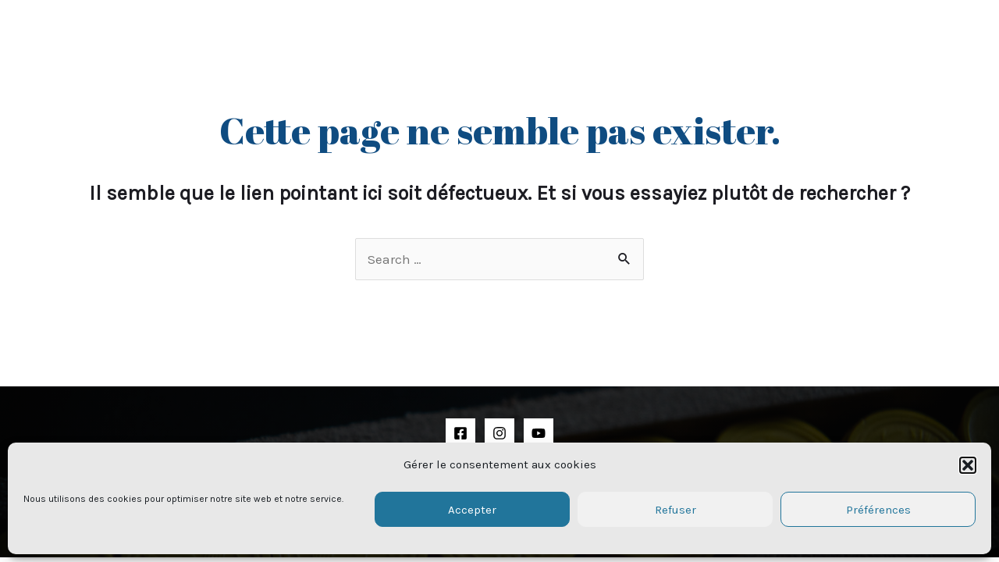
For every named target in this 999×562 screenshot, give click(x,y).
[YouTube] (538, 433)
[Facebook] (460, 433)
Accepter (472, 510)
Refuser (675, 510)
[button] (968, 465)
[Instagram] (499, 433)
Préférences (878, 510)
